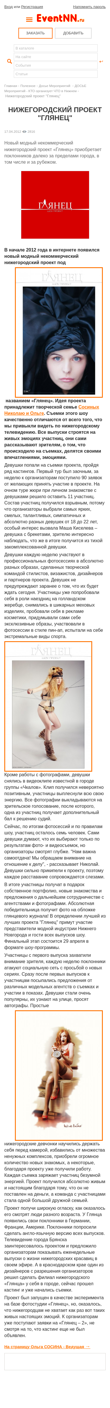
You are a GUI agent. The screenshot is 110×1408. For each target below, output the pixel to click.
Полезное (28, 86)
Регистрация (32, 7)
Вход (8, 7)
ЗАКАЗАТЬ (35, 33)
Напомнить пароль (89, 7)
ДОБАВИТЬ (73, 33)
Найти (9, 61)
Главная (10, 86)
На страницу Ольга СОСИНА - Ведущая (47, 1346)
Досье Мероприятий (55, 86)
